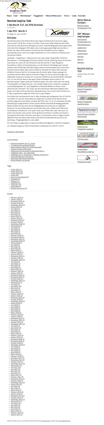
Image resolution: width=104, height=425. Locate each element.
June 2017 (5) (15, 369)
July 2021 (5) (15, 284)
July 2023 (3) (15, 245)
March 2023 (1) (16, 250)
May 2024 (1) (15, 231)
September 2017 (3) (18, 364)
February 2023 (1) (17, 252)
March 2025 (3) (16, 216)
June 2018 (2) (15, 348)
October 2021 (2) (17, 279)
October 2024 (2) (17, 222)
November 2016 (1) (17, 379)
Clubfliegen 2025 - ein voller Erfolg (23, 153)
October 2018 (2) (17, 343)
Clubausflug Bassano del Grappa (22, 157)
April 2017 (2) (15, 373)
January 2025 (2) (17, 218)
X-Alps (15, 175)
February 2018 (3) (17, 356)
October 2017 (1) (17, 362)
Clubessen (16, 185)
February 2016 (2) (17, 392)
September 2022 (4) (18, 260)
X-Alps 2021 (17, 171)
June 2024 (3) (15, 229)
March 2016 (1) (16, 390)
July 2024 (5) (15, 228)
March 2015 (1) (16, 411)
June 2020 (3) (15, 307)
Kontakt (82, 16)
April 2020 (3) (15, 311)
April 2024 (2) (15, 233)
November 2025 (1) (17, 201)
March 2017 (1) (16, 375)
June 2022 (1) (15, 263)
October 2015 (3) (17, 398)
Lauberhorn (81, 48)
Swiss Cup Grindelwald (20, 177)
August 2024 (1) (16, 226)
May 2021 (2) (15, 288)
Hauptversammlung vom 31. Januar (23, 143)
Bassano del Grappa (19, 188)
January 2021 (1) (17, 296)
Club (15, 16)
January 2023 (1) (17, 254)
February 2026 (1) (17, 197)
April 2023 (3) (15, 248)
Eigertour (15, 181)
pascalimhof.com (65, 421)
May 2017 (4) (15, 371)
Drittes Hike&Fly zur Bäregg (20, 160)
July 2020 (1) (15, 305)
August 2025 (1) (16, 207)
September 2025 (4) (18, 205)
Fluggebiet (38, 16)
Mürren (80, 59)
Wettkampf (25, 16)
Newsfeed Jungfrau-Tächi (85, 69)
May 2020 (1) (15, 309)
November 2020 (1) (17, 297)
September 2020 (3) (18, 301)
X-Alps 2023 (16, 169)
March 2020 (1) (16, 313)
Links (74, 16)
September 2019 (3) (18, 324)
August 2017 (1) (16, 365)
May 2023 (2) (15, 246)
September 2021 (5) (18, 280)
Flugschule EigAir (84, 162)
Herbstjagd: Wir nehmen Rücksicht (22, 158)
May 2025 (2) (15, 213)
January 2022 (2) (17, 273)
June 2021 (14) (16, 286)
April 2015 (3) (15, 409)
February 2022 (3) (17, 271)
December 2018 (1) (17, 339)
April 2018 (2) (15, 352)
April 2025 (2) (15, 214)
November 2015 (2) (17, 396)
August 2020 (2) (16, 303)
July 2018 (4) (15, 347)
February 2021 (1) (17, 294)
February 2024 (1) (17, 235)
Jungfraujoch (82, 54)
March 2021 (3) (16, 292)
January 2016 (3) (17, 394)
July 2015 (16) (16, 403)
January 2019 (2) (17, 337)
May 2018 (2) (15, 350)
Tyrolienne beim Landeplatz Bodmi (23, 145)
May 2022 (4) (15, 265)
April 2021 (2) (15, 290)
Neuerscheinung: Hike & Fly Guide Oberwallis (26, 147)
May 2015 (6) (15, 407)
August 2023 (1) (16, 243)
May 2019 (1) (15, 330)
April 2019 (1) (15, 331)
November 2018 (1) (17, 341)
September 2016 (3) (18, 382)
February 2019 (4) (17, 335)
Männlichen (81, 51)
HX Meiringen (82, 139)
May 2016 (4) (15, 388)
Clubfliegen (16, 183)
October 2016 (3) (17, 381)
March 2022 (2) (16, 269)
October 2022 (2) (17, 258)
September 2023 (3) (18, 241)
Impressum (46, 421)
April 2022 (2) (15, 267)
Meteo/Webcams (53, 16)
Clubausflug (16, 186)
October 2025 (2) (17, 203)
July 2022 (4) (15, 262)
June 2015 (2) (15, 405)
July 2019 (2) (15, 326)
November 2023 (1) (17, 239)
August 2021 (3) (16, 282)
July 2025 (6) (15, 209)
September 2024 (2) (18, 224)
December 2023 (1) (17, 237)
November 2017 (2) (17, 360)
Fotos (66, 16)
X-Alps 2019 (17, 173)
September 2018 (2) (18, 345)
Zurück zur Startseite (15, 132)
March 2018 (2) (16, 354)
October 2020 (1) (17, 299)
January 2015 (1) (17, 415)
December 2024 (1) (17, 220)
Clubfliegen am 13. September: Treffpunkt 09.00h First (29, 155)
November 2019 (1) (17, 320)
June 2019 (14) (16, 328)
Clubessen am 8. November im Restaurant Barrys (27, 151)
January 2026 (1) (17, 199)
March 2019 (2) (16, 333)
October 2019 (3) (17, 322)
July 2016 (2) (15, 386)
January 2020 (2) (17, 316)
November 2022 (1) (17, 256)
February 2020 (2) (17, 314)
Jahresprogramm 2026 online (21, 149)
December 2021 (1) (17, 275)
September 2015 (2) (18, 399)
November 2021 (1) (17, 277)
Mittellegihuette (84, 45)
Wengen (80, 62)
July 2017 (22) (16, 367)
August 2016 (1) (16, 384)
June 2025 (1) (15, 211)
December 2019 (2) (17, 318)
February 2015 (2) (17, 413)
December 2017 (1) (17, 358)
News (9, 16)
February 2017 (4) (17, 377)
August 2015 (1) (16, 401)
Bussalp (80, 56)
